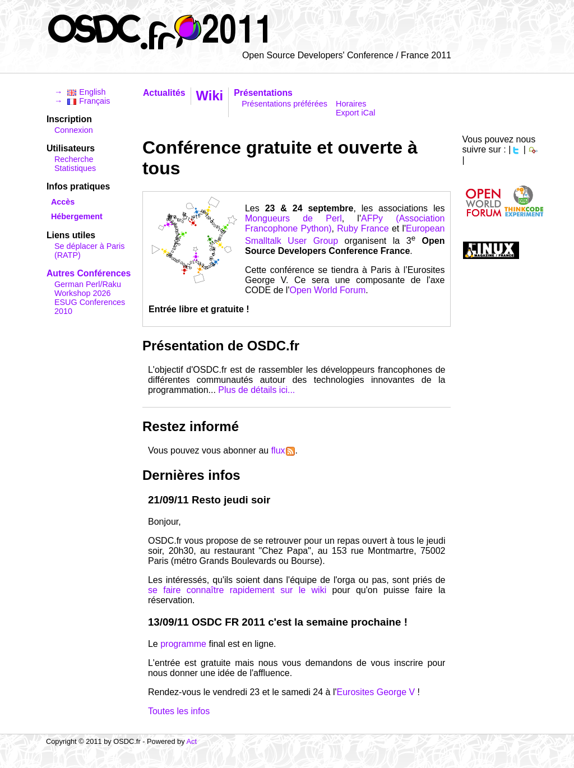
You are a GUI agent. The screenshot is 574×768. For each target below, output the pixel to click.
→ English (80, 91)
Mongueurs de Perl (293, 218)
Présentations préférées (284, 103)
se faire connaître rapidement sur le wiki (237, 590)
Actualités (164, 93)
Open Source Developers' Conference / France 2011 (346, 55)
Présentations (263, 93)
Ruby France (362, 228)
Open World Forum (327, 290)
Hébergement (77, 216)
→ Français (82, 100)
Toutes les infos (179, 711)
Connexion (73, 130)
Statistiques (75, 168)
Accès (63, 201)
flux (283, 450)
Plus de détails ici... (256, 390)
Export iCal (355, 112)
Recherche (74, 159)
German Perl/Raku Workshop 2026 (87, 289)
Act (191, 741)
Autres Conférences (89, 273)
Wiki (210, 95)
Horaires (351, 103)
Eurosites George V (376, 692)
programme (183, 644)
